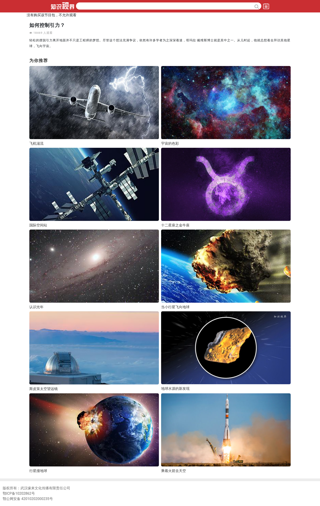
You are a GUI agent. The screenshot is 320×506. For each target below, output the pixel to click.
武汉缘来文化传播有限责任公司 (45, 488)
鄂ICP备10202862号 (19, 493)
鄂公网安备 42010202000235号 (28, 499)
